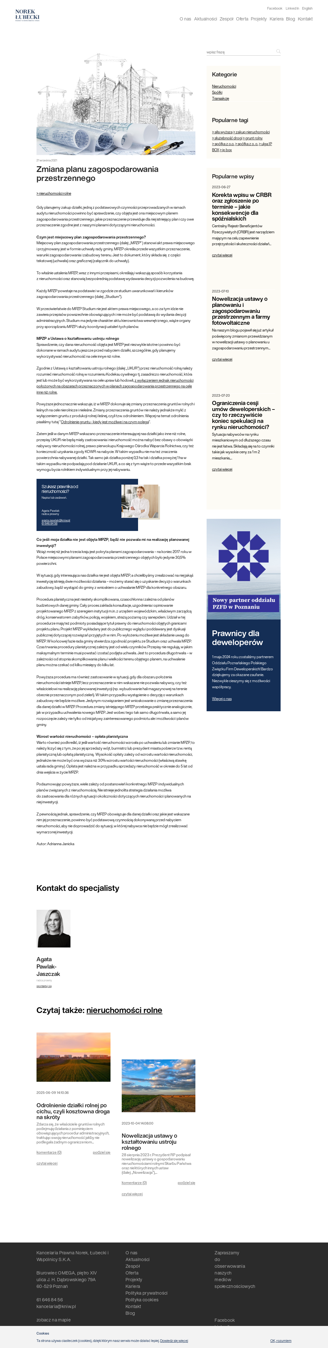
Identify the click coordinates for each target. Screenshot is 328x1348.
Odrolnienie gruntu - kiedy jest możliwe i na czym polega (105, 422)
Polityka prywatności (147, 1293)
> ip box (226, 149)
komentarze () (49, 1152)
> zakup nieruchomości (251, 132)
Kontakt (305, 18)
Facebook (275, 8)
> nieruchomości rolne (54, 193)
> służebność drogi (227, 138)
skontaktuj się (44, 986)
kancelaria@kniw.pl (56, 1306)
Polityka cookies (142, 1299)
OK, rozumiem (280, 1340)
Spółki (217, 92)
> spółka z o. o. (246, 143)
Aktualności (205, 18)
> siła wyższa (222, 132)
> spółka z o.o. (223, 143)
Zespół (226, 18)
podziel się (102, 1152)
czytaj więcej (47, 1163)
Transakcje (220, 98)
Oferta (242, 18)
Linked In (292, 8)
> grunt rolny (253, 138)
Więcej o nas (222, 698)
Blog (290, 18)
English (307, 8)
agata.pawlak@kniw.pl (56, 520)
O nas (185, 18)
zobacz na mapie (54, 1319)
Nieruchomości (224, 86)
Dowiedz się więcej (174, 1340)
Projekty (259, 18)
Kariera (276, 18)
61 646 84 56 (49, 523)
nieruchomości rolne (124, 1010)
